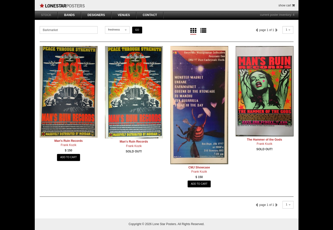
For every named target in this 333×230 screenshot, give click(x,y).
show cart (287, 5)
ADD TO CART (68, 157)
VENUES (124, 15)
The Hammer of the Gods (264, 139)
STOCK (46, 15)
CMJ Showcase (199, 167)
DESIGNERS (96, 15)
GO (137, 30)
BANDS (69, 15)
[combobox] (117, 30)
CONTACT (150, 15)
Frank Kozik (68, 145)
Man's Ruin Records (68, 141)
